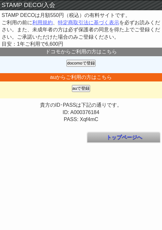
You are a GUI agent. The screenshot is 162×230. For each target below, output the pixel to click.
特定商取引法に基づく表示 (88, 22)
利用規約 (42, 22)
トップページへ (123, 137)
